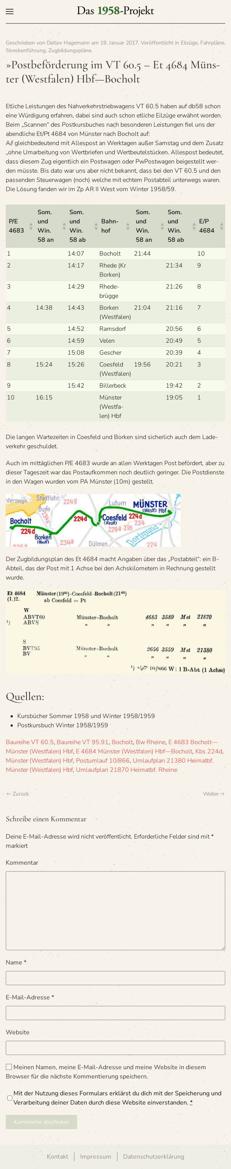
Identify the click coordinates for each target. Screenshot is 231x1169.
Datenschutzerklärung (153, 1156)
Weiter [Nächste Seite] (214, 793)
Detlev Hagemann (68, 42)
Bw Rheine (150, 742)
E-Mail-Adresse (30, 997)
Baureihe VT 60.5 (30, 742)
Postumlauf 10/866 (103, 760)
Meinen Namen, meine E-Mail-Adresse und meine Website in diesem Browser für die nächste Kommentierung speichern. (106, 1072)
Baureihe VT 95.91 (83, 742)
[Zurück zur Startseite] (115, 11)
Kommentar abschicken (41, 1122)
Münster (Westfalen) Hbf (39, 760)
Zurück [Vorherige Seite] (18, 793)
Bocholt (122, 742)
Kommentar (22, 863)
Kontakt (57, 1156)
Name (16, 962)
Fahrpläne (212, 42)
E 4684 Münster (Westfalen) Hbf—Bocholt (134, 751)
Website (18, 1032)
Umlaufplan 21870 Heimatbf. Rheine (126, 770)
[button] (9, 11)
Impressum (95, 1156)
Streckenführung (26, 50)
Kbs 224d (208, 751)
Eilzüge (189, 42)
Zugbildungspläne (69, 50)
